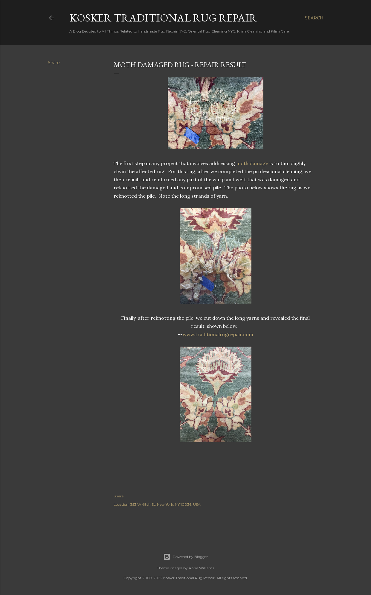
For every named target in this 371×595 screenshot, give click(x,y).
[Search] (314, 18)
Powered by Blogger (185, 556)
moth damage (252, 163)
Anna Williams (201, 568)
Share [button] (54, 62)
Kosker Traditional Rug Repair (163, 18)
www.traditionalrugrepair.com (218, 334)
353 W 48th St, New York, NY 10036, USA (165, 504)
